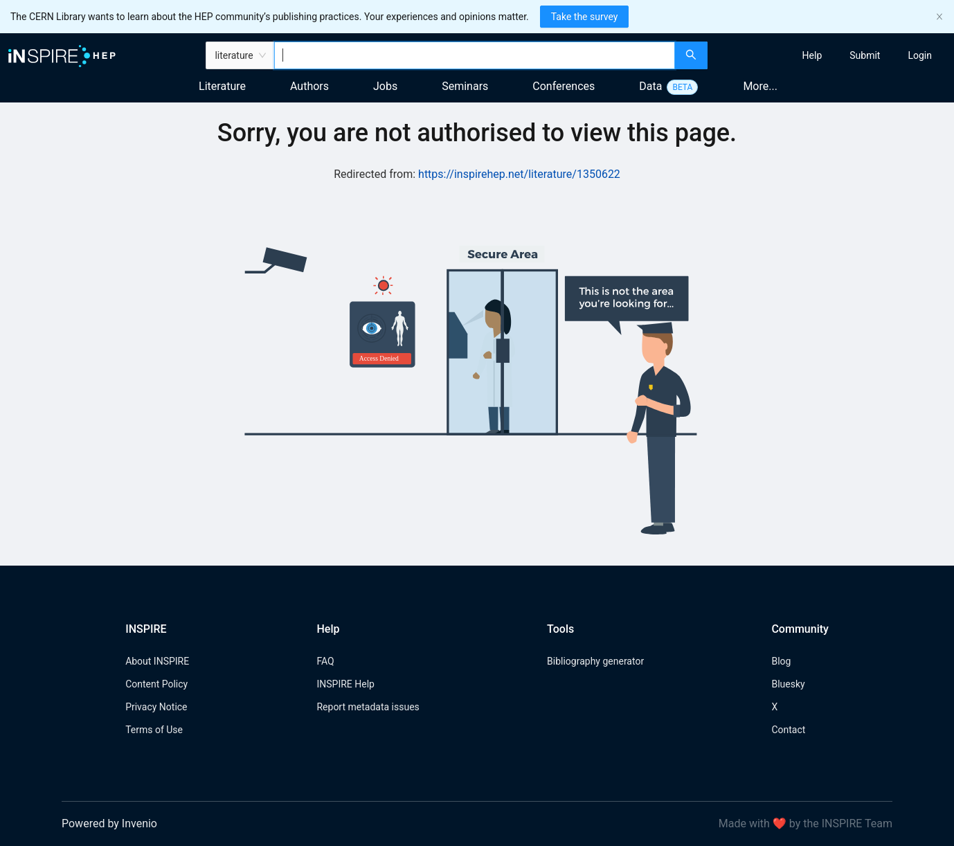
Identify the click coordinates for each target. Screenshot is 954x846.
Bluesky (787, 684)
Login (920, 55)
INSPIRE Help (345, 684)
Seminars (465, 86)
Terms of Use (154, 729)
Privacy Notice (156, 706)
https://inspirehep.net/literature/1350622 (519, 174)
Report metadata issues (367, 706)
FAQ (325, 661)
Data (650, 86)
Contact (788, 729)
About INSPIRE (157, 661)
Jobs (385, 86)
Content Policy (156, 684)
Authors (309, 86)
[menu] (832, 55)
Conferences (563, 86)
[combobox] (475, 55)
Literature (222, 86)
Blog (781, 661)
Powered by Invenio (109, 823)
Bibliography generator (595, 661)
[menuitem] (812, 55)
